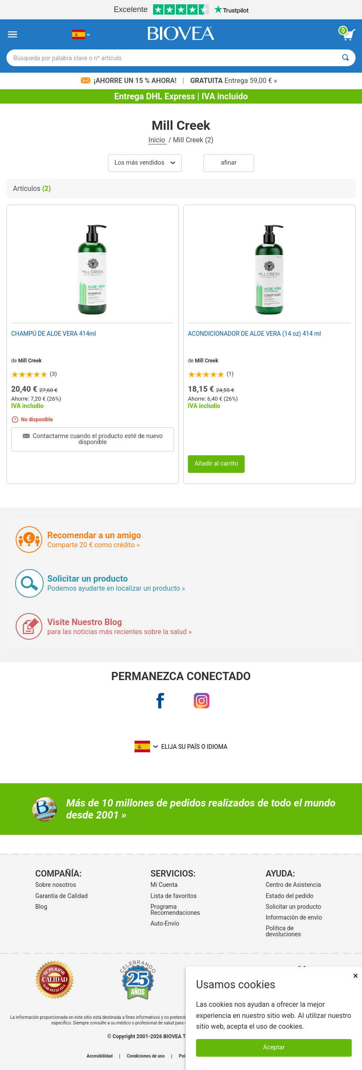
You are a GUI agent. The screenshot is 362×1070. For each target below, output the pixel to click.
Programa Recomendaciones (175, 909)
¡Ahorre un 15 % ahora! (129, 81)
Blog (41, 906)
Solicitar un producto (293, 906)
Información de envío (294, 917)
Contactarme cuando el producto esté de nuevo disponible (93, 439)
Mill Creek (30, 361)
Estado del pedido (289, 895)
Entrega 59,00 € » (233, 81)
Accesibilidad (99, 1056)
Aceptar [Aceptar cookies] (274, 1047)
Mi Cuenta (164, 884)
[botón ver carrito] (349, 35)
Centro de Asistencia (293, 884)
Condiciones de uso (146, 1056)
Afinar (228, 162)
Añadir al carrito (216, 463)
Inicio (157, 140)
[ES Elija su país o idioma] (81, 35)
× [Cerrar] (355, 975)
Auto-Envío (164, 923)
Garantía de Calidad (61, 895)
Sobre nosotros (55, 884)
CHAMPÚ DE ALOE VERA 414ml (53, 333)
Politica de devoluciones (283, 931)
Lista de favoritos (173, 895)
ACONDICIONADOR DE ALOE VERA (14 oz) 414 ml (254, 333)
